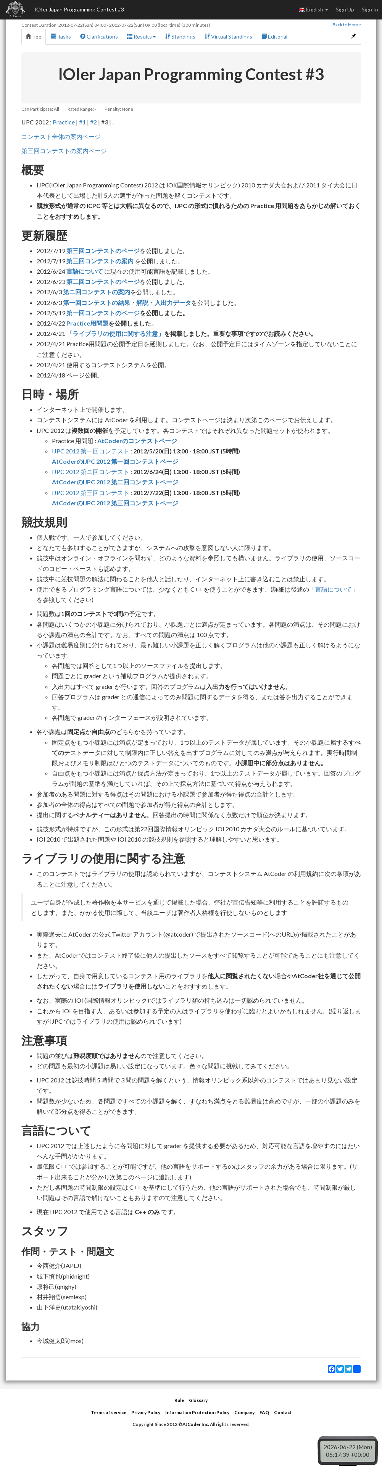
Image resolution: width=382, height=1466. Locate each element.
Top (34, 36)
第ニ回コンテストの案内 (96, 291)
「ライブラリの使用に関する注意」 (115, 333)
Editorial (274, 36)
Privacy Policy (145, 1412)
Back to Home (346, 24)
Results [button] (141, 36)
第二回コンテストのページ (103, 281)
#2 (93, 122)
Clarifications (99, 36)
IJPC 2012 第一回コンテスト (90, 451)
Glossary (198, 1400)
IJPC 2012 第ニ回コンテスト (90, 471)
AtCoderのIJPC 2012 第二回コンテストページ (115, 481)
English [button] (313, 9)
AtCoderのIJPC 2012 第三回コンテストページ (115, 502)
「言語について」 (333, 589)
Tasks (61, 36)
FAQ (264, 1412)
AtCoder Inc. (195, 1424)
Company (244, 1412)
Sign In (370, 9)
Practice (64, 122)
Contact (283, 1412)
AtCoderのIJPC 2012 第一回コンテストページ (115, 461)
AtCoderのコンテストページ (137, 440)
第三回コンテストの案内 (100, 260)
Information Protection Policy (197, 1412)
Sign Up (345, 9)
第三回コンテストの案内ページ (64, 150)
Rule (179, 1400)
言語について (84, 271)
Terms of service (108, 1412)
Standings (180, 36)
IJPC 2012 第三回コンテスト (90, 492)
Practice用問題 (87, 323)
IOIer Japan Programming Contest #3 (79, 9)
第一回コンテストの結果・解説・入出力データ (127, 302)
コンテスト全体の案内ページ (61, 136)
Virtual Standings (228, 36)
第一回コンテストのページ (103, 312)
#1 (82, 122)
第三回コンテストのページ (103, 250)
